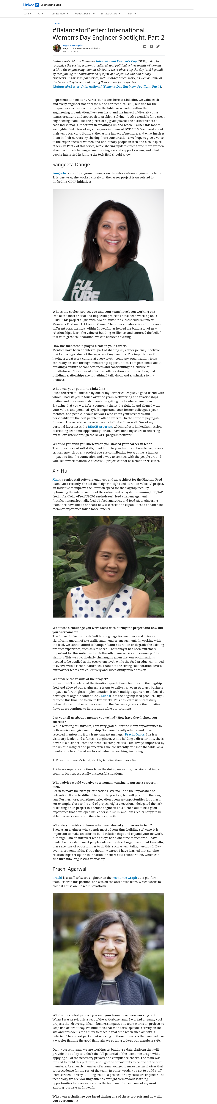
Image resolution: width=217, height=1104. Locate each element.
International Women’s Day (116, 61)
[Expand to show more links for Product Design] (94, 13)
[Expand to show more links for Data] (31, 13)
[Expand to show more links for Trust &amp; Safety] (67, 13)
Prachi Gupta (135, 734)
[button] (144, 46)
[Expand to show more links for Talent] (135, 13)
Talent (130, 13)
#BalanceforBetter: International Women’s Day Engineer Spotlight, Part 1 (107, 86)
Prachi (57, 878)
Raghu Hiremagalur (73, 45)
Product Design (83, 13)
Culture (56, 23)
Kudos (105, 696)
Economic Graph (124, 878)
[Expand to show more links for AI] (42, 13)
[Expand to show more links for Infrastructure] (119, 13)
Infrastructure (109, 13)
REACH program (100, 426)
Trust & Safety (57, 13)
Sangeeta (59, 173)
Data (26, 13)
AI (39, 13)
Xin (55, 479)
